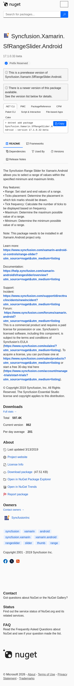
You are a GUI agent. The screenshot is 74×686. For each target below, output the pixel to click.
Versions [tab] (57, 151)
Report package (18, 494)
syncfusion (12, 531)
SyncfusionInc (20, 517)
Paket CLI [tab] (10, 112)
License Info (15, 464)
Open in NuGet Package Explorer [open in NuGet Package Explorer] (29, 479)
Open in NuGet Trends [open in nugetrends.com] (22, 486)
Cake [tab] (8, 117)
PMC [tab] (23, 106)
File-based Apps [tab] (54, 112)
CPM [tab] (58, 106)
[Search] (64, 14)
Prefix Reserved (19, 63)
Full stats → (10, 411)
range (54, 543)
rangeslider (12, 543)
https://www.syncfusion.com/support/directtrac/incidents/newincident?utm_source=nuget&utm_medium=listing (35, 300)
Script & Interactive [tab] (31, 112)
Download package (20, 472)
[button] (59, 123)
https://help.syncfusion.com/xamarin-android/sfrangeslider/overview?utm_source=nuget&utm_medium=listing (31, 275)
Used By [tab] (38, 151)
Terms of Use (46, 674)
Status (8, 607)
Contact (10, 593)
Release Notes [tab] (16, 159)
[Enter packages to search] (32, 14)
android (45, 531)
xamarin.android (46, 537)
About (31, 674)
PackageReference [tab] (41, 106)
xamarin (29, 531)
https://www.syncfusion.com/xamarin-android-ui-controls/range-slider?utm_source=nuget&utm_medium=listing (35, 254)
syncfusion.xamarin (17, 537)
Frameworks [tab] (35, 143)
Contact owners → (13, 509)
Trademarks (26, 678)
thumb (41, 543)
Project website (18, 457)
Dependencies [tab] (16, 151)
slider (28, 543)
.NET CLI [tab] (10, 106)
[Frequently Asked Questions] (7, 625)
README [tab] (13, 143)
